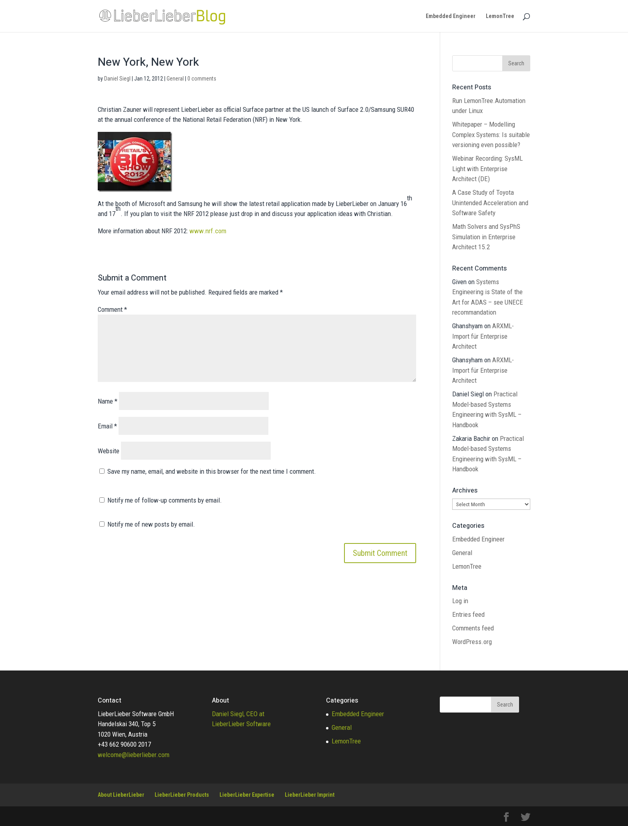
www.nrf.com (207, 231)
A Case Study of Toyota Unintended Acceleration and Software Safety (490, 202)
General (175, 78)
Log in (460, 601)
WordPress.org (472, 642)
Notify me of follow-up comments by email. (164, 500)
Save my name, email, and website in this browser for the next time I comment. (211, 471)
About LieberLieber (121, 795)
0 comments (201, 78)
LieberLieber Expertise (246, 795)
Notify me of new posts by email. (151, 524)
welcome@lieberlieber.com (133, 755)
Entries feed (468, 614)
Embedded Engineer (450, 16)
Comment (112, 309)
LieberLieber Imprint (309, 795)
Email (107, 426)
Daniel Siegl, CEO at (238, 714)
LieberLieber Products (182, 795)
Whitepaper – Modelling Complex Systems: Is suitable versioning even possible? (491, 134)
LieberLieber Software (241, 724)
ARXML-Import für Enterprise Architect (483, 336)
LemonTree (500, 16)
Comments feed (473, 628)
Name (107, 401)
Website (108, 451)
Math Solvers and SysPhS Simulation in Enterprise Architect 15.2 (486, 236)
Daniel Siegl (117, 78)
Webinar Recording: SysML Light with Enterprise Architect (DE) (487, 168)
